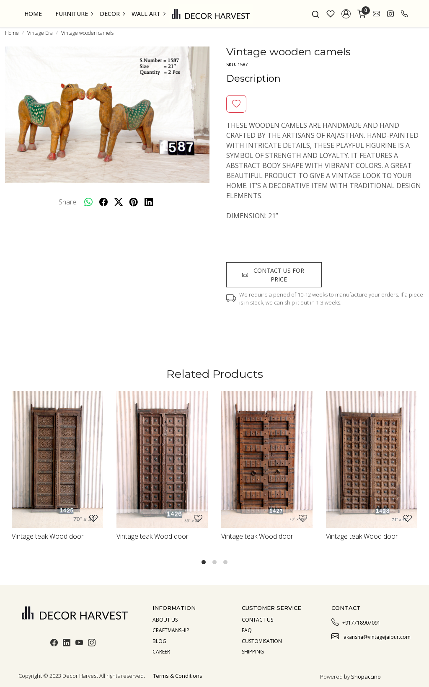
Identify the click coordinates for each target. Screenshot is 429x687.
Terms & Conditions (177, 675)
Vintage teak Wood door (48, 536)
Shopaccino (366, 676)
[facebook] (103, 202)
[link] (315, 14)
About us (165, 619)
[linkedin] (148, 202)
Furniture (74, 14)
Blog (159, 641)
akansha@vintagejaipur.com (371, 636)
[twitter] (118, 202)
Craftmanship (170, 630)
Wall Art (148, 14)
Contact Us (257, 619)
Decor (112, 14)
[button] (346, 13)
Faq (247, 630)
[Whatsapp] (88, 202)
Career (161, 651)
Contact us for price (273, 274)
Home (33, 14)
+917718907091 (355, 622)
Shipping (253, 651)
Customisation (262, 641)
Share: (68, 202)
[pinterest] (133, 202)
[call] (404, 13)
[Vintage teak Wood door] (57, 459)
